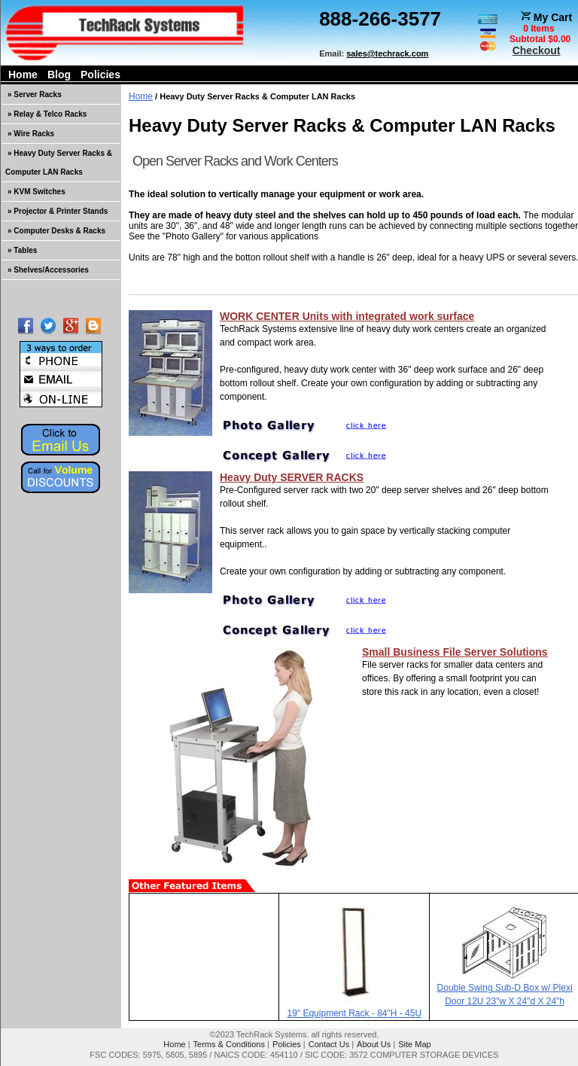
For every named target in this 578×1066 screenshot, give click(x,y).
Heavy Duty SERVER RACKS (292, 477)
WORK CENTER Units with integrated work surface (347, 316)
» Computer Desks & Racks (56, 231)
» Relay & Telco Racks (47, 114)
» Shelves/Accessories (48, 270)
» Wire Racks (31, 133)
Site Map (414, 1044)
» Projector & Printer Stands (58, 211)
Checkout (537, 50)
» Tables (22, 250)
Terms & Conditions (229, 1044)
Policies (100, 75)
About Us (374, 1044)
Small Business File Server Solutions (455, 652)
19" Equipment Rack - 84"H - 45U (354, 1013)
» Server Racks (35, 94)
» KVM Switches (36, 191)
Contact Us (329, 1044)
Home (23, 75)
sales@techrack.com (387, 53)
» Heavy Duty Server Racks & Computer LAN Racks (58, 162)
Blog (59, 75)
